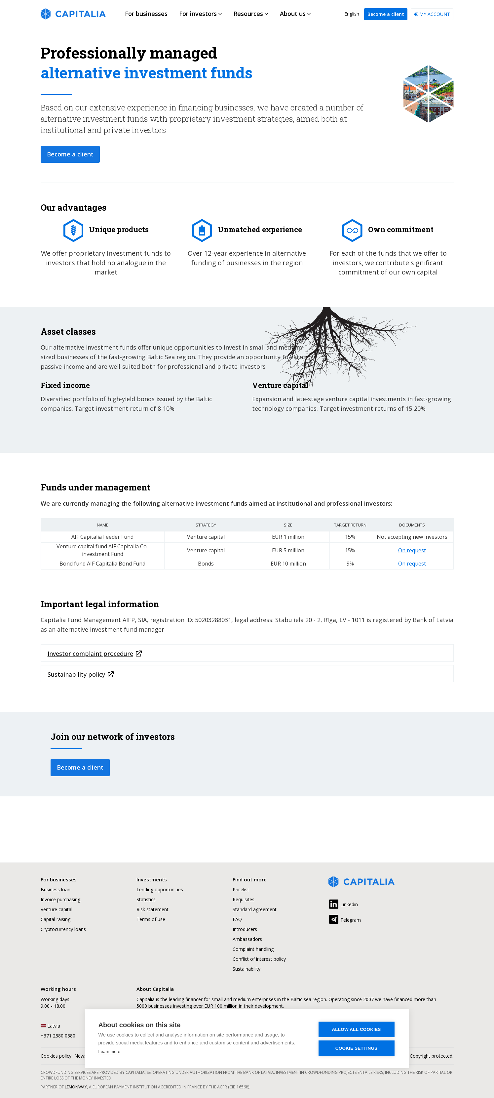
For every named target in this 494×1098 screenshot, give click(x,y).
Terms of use (150, 919)
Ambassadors (247, 939)
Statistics (146, 899)
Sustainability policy (76, 674)
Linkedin (343, 903)
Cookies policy (56, 1056)
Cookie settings (356, 1048)
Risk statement (152, 909)
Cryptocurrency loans (63, 929)
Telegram (344, 918)
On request (412, 550)
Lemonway (76, 1087)
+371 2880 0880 (58, 1036)
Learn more (109, 1051)
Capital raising (55, 919)
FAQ (237, 919)
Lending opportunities (159, 889)
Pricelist (241, 889)
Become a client (385, 14)
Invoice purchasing (60, 899)
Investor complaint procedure (90, 653)
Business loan (55, 889)
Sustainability (246, 969)
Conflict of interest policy (259, 959)
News (80, 1056)
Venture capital (56, 909)
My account (432, 14)
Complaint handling (253, 949)
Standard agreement (255, 909)
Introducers (245, 929)
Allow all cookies (356, 1029)
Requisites (243, 899)
